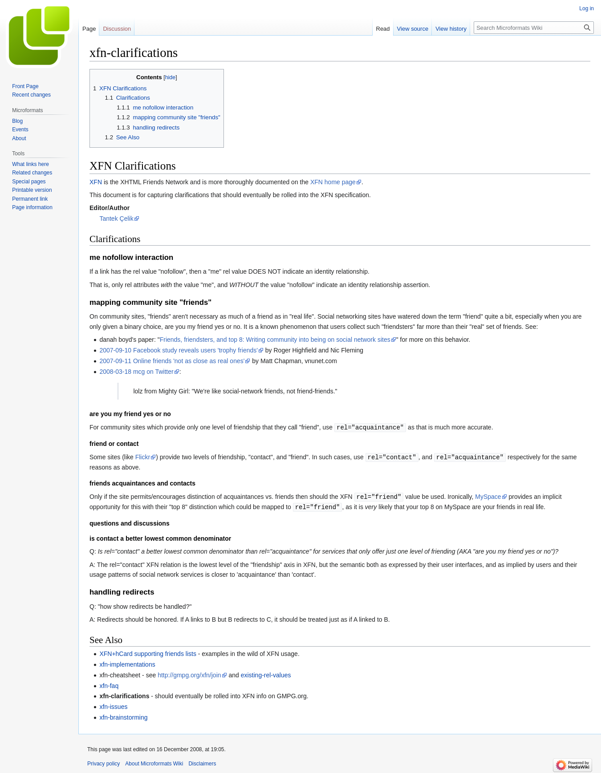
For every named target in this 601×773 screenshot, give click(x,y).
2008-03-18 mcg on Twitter (136, 371)
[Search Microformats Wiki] (534, 27)
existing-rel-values (266, 673)
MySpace (488, 495)
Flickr (142, 456)
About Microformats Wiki (154, 762)
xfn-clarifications (124, 694)
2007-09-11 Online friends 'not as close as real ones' (171, 360)
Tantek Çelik (116, 218)
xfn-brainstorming (123, 715)
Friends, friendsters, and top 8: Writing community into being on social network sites (275, 339)
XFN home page (333, 182)
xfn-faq (108, 684)
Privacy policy (103, 762)
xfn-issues (113, 704)
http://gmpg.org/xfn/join (189, 673)
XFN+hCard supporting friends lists (147, 652)
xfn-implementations (127, 662)
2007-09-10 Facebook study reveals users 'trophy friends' (178, 350)
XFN (95, 182)
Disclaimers (202, 762)
